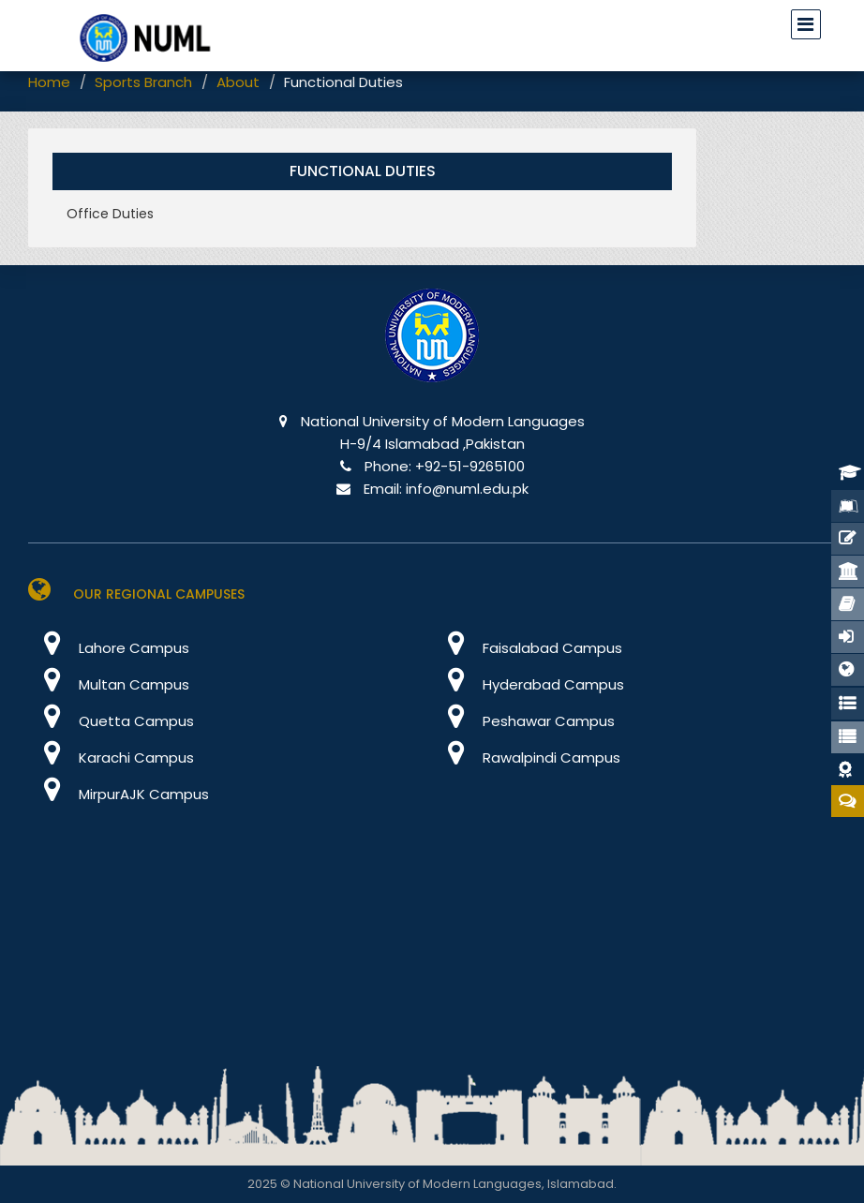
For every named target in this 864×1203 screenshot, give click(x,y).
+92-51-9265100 (470, 466)
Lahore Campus (108, 648)
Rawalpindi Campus (526, 757)
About (238, 82)
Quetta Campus (111, 721)
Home (49, 82)
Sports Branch (143, 82)
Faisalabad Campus (527, 648)
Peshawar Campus (523, 721)
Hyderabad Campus (528, 684)
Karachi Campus (111, 757)
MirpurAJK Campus (118, 794)
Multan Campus (108, 684)
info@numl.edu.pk (467, 488)
